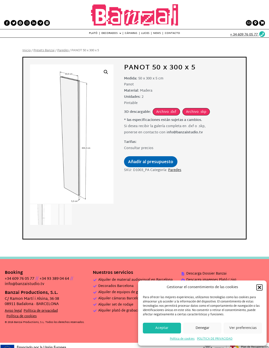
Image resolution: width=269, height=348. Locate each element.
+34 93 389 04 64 (54, 278)
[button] (259, 287)
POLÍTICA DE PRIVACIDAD (215, 339)
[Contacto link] (249, 23)
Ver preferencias (243, 328)
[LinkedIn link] (33, 23)
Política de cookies (182, 339)
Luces (145, 33)
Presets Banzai (44, 50)
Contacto (172, 33)
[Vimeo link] (40, 23)
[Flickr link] (47, 23)
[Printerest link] (20, 23)
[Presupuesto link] (262, 23)
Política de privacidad (41, 311)
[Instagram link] (27, 23)
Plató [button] (93, 33)
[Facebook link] (7, 23)
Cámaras (131, 33)
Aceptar (161, 328)
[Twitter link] (13, 23)
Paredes (63, 50)
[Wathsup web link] (247, 34)
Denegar (202, 328)
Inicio (26, 50)
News (157, 33)
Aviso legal (13, 311)
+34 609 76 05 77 (19, 278)
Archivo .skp (196, 112)
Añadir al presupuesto (150, 162)
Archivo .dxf (166, 112)
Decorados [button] (109, 33)
